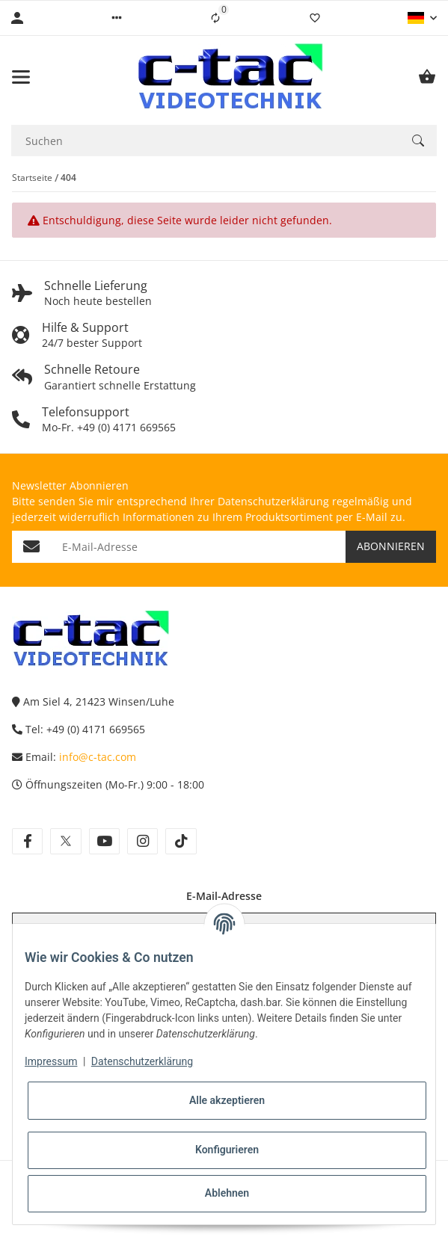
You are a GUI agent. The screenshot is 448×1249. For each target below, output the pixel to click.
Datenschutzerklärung (142, 1061)
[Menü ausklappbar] (21, 77)
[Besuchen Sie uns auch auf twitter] (65, 841)
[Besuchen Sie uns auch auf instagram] (142, 841)
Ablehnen (227, 1193)
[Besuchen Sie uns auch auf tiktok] (180, 841)
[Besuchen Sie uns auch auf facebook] (27, 841)
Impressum (51, 1061)
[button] (117, 17)
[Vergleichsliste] (215, 17)
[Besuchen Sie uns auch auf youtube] (104, 841)
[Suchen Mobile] (205, 140)
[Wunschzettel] (315, 17)
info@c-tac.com (97, 757)
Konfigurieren (227, 1150)
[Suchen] (418, 140)
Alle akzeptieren (227, 1100)
